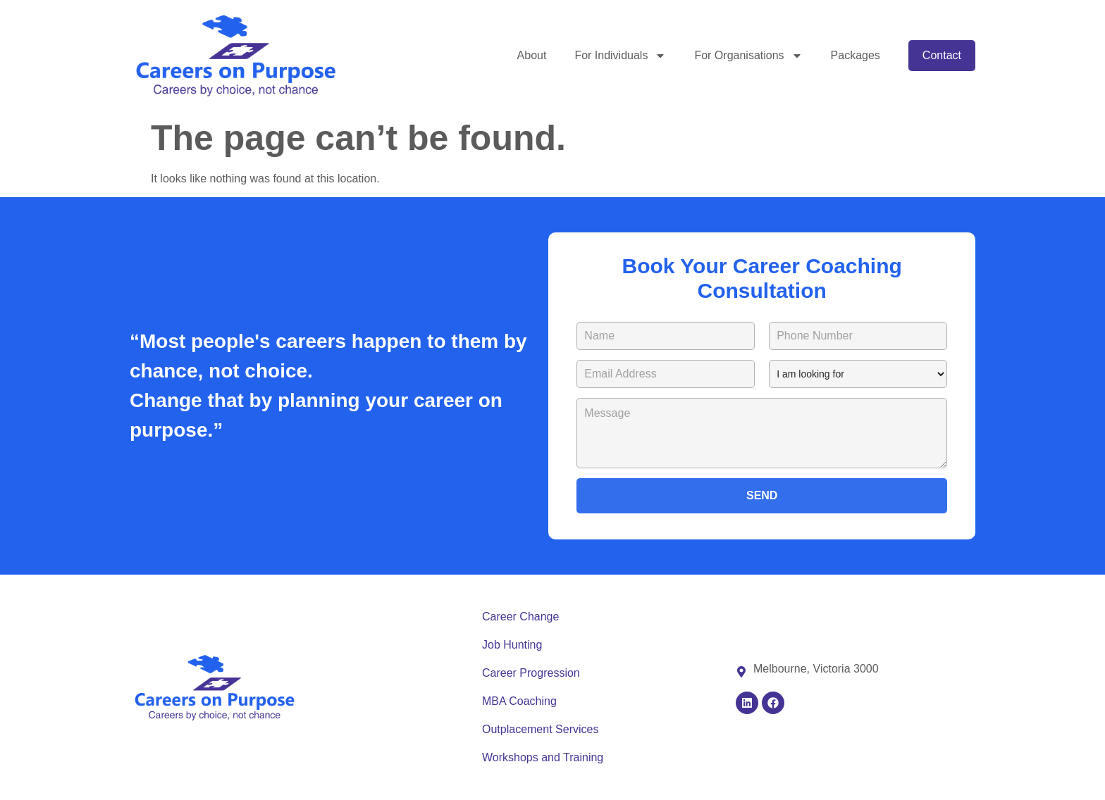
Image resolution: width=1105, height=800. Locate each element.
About (532, 55)
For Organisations (748, 55)
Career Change (520, 617)
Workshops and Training (542, 757)
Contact (941, 55)
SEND (761, 495)
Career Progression (531, 673)
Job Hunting (512, 645)
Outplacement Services (540, 729)
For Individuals (620, 55)
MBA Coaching (519, 701)
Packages (855, 55)
